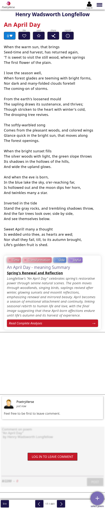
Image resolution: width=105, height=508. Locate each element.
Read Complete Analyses (25, 323)
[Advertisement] (52, 363)
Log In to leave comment (52, 457)
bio (5, 503)
